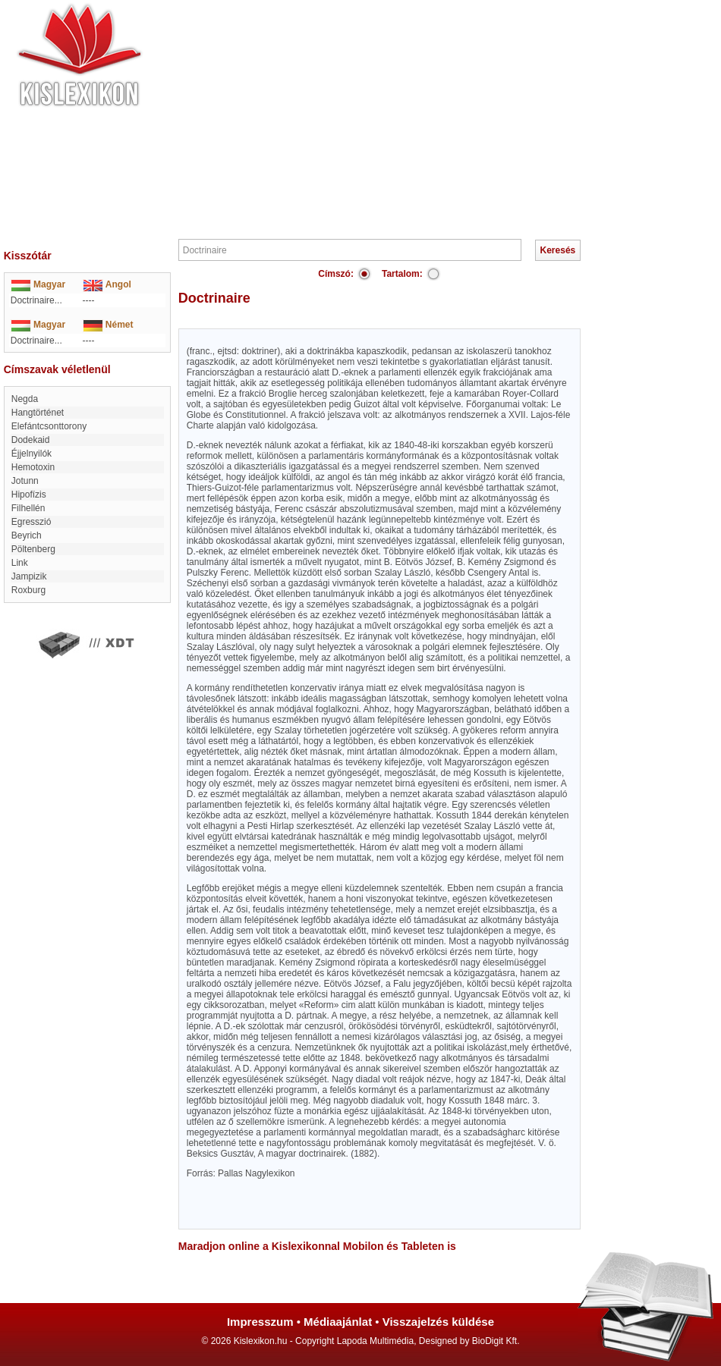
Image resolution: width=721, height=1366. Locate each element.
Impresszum (260, 1321)
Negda (24, 399)
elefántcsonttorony (49, 426)
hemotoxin (33, 467)
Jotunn (25, 481)
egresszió (31, 522)
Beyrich (26, 535)
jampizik (29, 576)
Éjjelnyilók (31, 453)
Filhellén (28, 508)
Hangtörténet (37, 412)
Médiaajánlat (338, 1321)
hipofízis (28, 494)
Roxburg (28, 590)
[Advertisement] (406, 117)
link (19, 562)
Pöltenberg (33, 549)
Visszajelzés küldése (438, 1321)
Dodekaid (30, 440)
